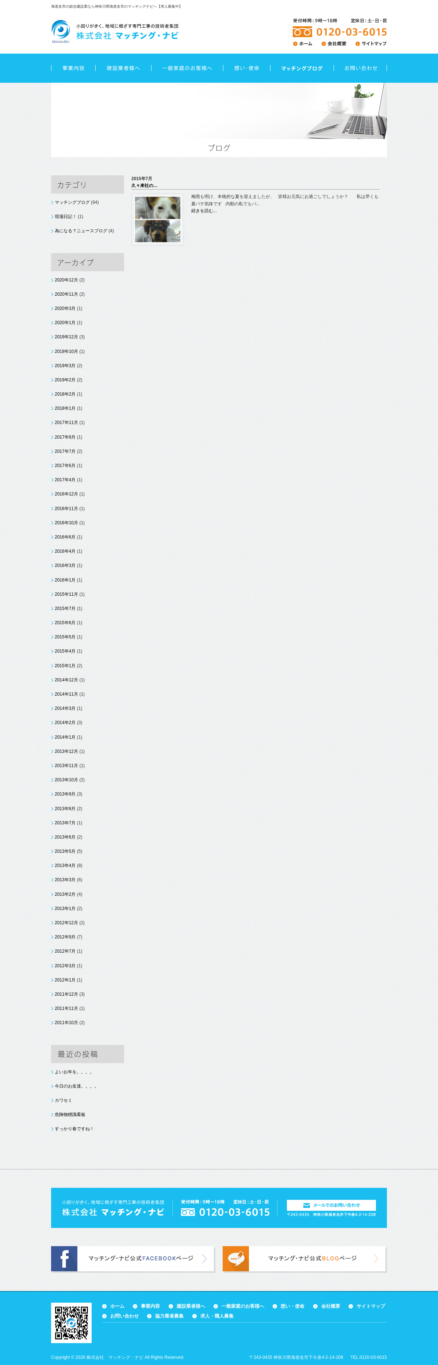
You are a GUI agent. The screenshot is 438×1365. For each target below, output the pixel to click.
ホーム (117, 1306)
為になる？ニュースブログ (81, 230)
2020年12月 (66, 280)
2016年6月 (65, 537)
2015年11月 (66, 594)
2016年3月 (65, 565)
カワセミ (63, 1100)
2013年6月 (65, 837)
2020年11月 (66, 294)
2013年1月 (65, 908)
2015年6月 (65, 622)
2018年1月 (65, 408)
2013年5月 (65, 851)
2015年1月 (65, 665)
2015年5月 (65, 636)
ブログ (302, 68)
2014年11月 (66, 694)
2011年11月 (66, 1008)
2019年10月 (66, 351)
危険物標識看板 (70, 1114)
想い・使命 (246, 68)
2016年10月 (66, 522)
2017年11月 (66, 422)
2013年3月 (65, 879)
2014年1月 (65, 737)
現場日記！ (66, 216)
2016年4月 (65, 551)
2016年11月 (66, 508)
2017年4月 (65, 479)
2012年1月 (65, 980)
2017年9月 (65, 437)
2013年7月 (65, 822)
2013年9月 (65, 794)
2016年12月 (66, 494)
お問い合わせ (360, 68)
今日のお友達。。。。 (77, 1086)
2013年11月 (66, 765)
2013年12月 (66, 751)
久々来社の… (144, 185)
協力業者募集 (169, 1316)
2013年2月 (65, 894)
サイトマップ (371, 1306)
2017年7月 (65, 451)
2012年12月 (66, 922)
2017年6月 (65, 465)
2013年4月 (65, 865)
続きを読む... (204, 210)
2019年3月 (65, 365)
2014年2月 (65, 722)
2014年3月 (65, 708)
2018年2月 (65, 394)
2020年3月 (65, 308)
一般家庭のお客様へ (187, 68)
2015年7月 (65, 608)
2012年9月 (65, 937)
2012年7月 (65, 951)
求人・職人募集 (217, 1316)
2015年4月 (65, 651)
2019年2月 (65, 379)
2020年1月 (65, 322)
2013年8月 (65, 808)
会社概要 (330, 1306)
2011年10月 (66, 1022)
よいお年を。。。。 (74, 1071)
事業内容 (73, 68)
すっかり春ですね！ (74, 1128)
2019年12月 (66, 336)
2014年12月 (66, 679)
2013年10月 (66, 779)
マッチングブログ (72, 202)
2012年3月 (65, 965)
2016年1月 (65, 580)
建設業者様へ (123, 68)
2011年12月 (66, 994)
